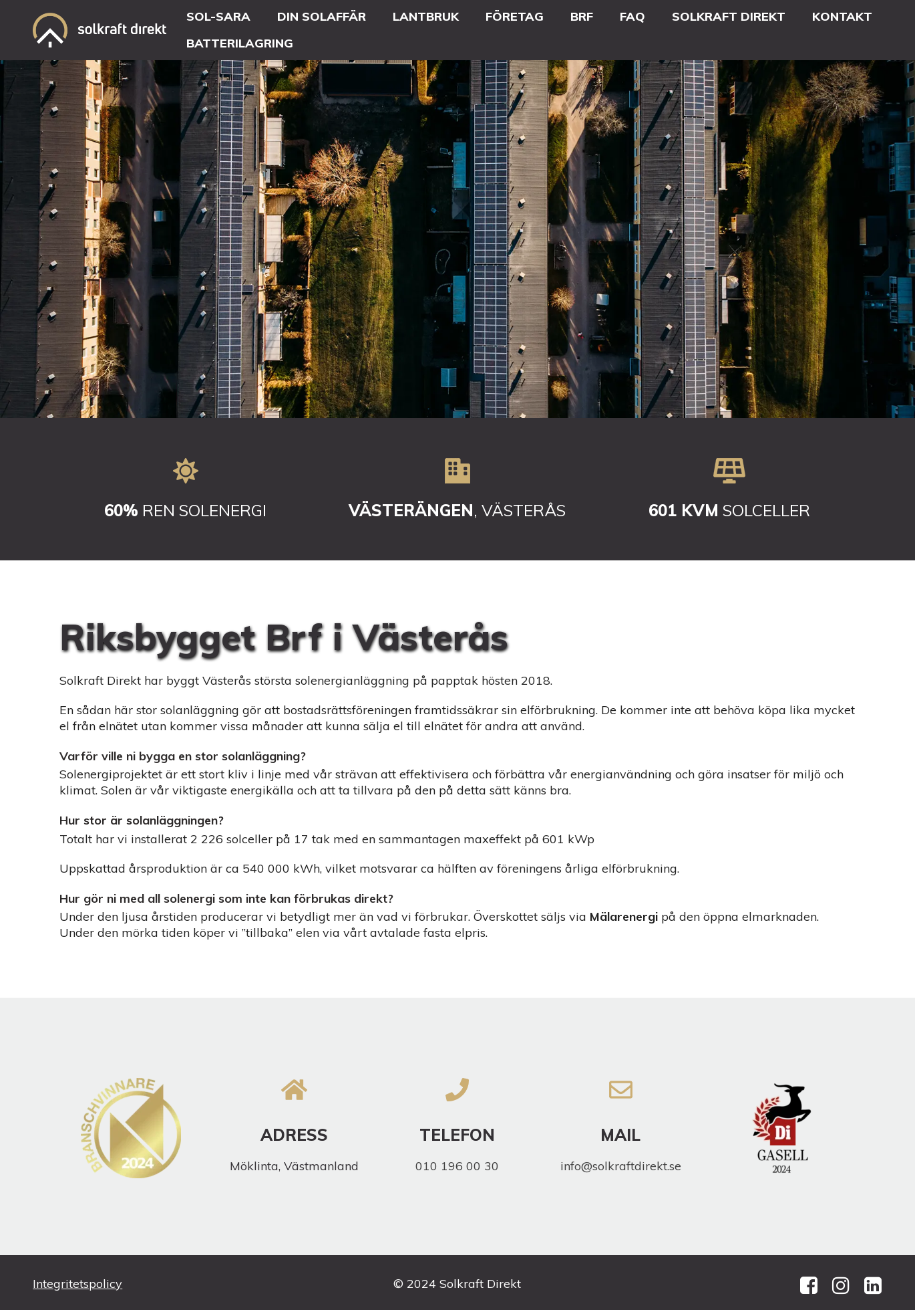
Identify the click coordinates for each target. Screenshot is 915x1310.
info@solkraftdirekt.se (620, 1166)
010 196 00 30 (457, 1166)
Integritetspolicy (77, 1283)
